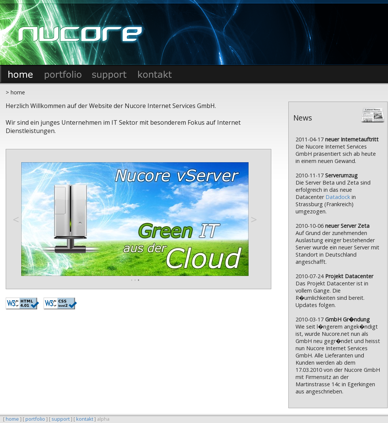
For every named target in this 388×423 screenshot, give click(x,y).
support (61, 418)
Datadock (337, 197)
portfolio (35, 418)
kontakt (84, 418)
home (12, 418)
